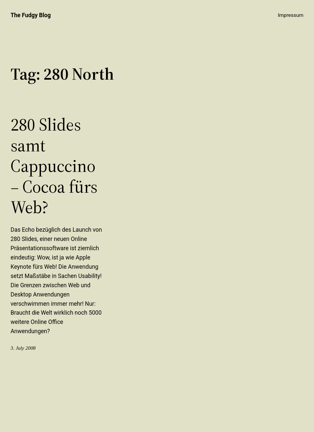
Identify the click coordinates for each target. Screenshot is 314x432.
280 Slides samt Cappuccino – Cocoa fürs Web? (54, 165)
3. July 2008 (23, 348)
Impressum (290, 15)
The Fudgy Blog (31, 15)
